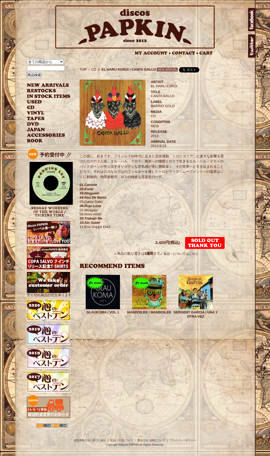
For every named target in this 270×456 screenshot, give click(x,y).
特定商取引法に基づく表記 (90, 440)
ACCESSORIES (46, 135)
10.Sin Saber (90, 223)
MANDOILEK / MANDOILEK (149, 312)
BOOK (35, 141)
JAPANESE (44, 130)
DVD (33, 124)
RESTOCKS (44, 91)
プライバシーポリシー (183, 440)
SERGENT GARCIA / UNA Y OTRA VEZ (195, 314)
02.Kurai (86, 189)
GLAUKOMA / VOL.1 (102, 312)
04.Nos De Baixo (93, 197)
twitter (251, 46)
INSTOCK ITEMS (48, 96)
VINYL (36, 113)
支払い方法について (122, 440)
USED (44, 102)
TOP (83, 69)
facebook (251, 19)
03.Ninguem (89, 193)
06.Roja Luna (90, 206)
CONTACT (185, 53)
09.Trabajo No (91, 218)
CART (206, 53)
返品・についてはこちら (180, 254)
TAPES (36, 119)
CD (31, 108)
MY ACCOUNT (153, 53)
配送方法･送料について (151, 440)
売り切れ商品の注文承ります (49, 293)
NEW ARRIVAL (48, 85)
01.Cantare (88, 185)
